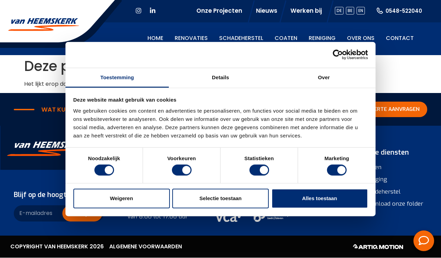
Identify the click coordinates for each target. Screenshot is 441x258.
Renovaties (191, 38)
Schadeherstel (241, 38)
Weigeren (121, 198)
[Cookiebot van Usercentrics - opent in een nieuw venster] (338, 55)
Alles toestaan (319, 198)
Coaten (286, 38)
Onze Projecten (219, 11)
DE (339, 10)
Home (155, 38)
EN (360, 10)
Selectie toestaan (220, 198)
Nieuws (266, 11)
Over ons (361, 38)
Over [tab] (324, 77)
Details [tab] (220, 77)
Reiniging (322, 38)
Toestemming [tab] (117, 77)
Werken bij (306, 11)
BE (350, 10)
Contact (400, 38)
